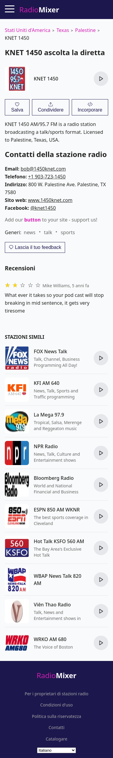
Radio (56, 675)
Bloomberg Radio (54, 478)
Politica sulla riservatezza (56, 716)
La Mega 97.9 (49, 414)
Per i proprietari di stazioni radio (57, 694)
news (30, 232)
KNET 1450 (46, 78)
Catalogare (56, 739)
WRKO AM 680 (50, 639)
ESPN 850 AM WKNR (57, 509)
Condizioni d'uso (56, 705)
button (32, 219)
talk (48, 232)
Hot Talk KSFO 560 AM (59, 541)
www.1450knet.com (50, 200)
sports (68, 232)
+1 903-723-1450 (46, 176)
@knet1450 (43, 208)
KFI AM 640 (46, 383)
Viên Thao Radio (52, 604)
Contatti (56, 727)
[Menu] (9, 9)
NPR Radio (46, 446)
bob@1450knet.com (43, 168)
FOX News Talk (50, 351)
